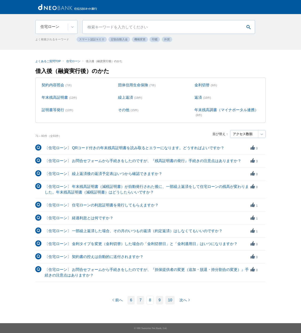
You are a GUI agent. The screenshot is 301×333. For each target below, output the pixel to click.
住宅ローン (73, 61)
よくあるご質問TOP (48, 61)
